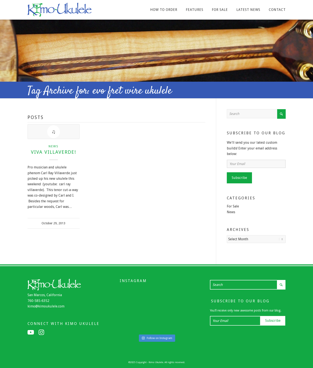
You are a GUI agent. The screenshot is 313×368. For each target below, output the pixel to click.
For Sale (233, 206)
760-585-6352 (38, 300)
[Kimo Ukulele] (60, 10)
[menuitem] (164, 9)
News (53, 146)
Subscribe (239, 178)
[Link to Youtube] (31, 332)
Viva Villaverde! (53, 152)
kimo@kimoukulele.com (46, 306)
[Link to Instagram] (41, 332)
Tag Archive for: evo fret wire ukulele (100, 91)
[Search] (256, 113)
